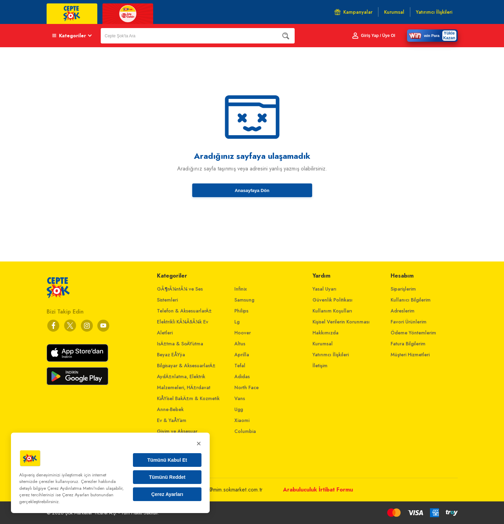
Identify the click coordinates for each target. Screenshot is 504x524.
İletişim (320, 365)
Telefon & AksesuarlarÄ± (184, 310)
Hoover (242, 332)
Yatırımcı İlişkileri (330, 354)
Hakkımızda (325, 332)
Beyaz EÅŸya (171, 354)
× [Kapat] (198, 443)
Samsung (244, 299)
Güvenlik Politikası (332, 299)
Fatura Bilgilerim (408, 343)
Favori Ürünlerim (409, 321)
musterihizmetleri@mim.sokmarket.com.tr (216, 490)
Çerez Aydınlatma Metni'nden (76, 488)
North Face (246, 387)
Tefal (239, 365)
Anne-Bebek (170, 409)
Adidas (242, 376)
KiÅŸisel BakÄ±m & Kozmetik (188, 398)
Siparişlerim (403, 288)
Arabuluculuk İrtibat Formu (318, 490)
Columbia (245, 431)
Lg (236, 321)
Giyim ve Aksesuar (177, 431)
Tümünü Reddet (167, 477)
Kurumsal (322, 343)
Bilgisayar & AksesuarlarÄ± (186, 365)
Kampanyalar (353, 12)
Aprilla (241, 354)
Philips (241, 310)
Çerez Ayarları (167, 494)
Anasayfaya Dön (252, 190)
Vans (239, 398)
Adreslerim (403, 310)
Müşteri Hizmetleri (410, 354)
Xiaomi (241, 420)
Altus (239, 343)
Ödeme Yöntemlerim (413, 332)
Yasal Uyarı (324, 288)
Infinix (240, 288)
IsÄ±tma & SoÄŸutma (180, 343)
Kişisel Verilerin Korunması (341, 321)
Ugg (238, 409)
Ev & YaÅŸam (171, 420)
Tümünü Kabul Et (167, 460)
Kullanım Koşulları (332, 310)
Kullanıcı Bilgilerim (411, 299)
